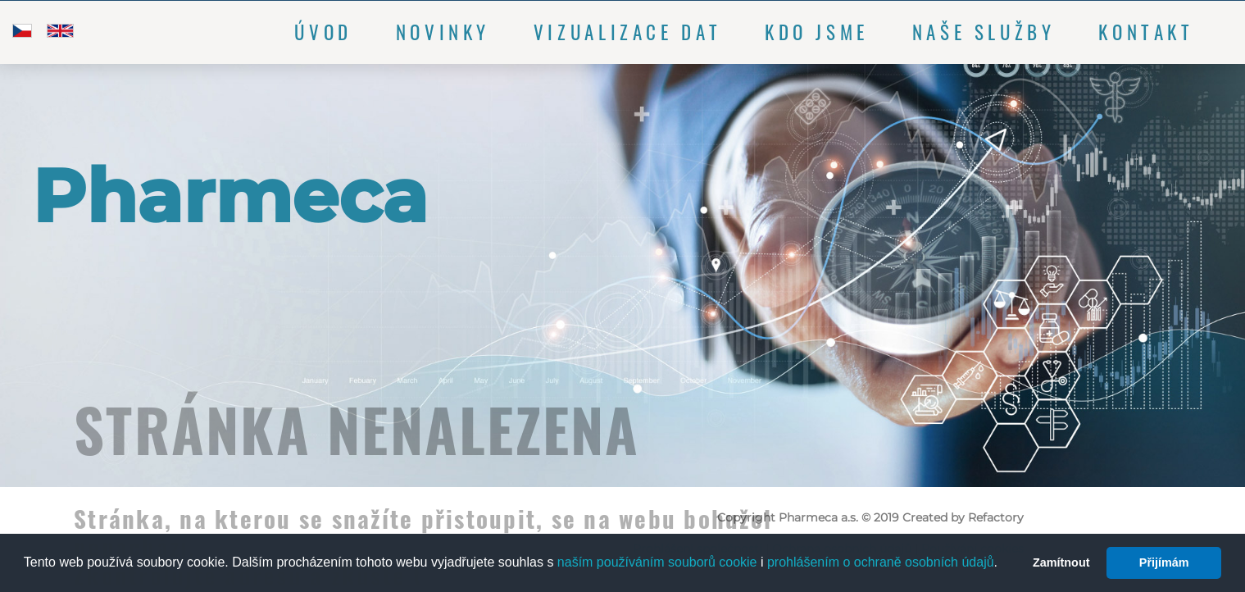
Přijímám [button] (1164, 562)
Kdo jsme (817, 32)
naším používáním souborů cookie (657, 562)
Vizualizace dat (627, 32)
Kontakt (1145, 32)
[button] (1004, 564)
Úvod (323, 32)
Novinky (443, 32)
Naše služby (984, 32)
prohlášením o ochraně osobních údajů (880, 562)
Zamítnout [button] (1061, 562)
